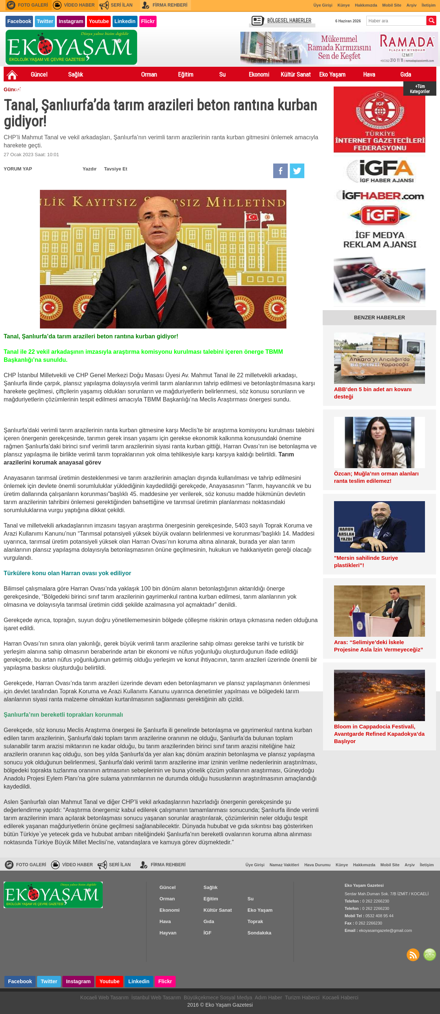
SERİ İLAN (121, 5)
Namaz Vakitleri (284, 865)
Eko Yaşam (332, 74)
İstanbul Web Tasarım (156, 997)
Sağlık (75, 74)
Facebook (19, 21)
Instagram (71, 21)
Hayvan (58, 89)
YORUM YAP (18, 169)
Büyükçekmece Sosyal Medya (218, 997)
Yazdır (89, 169)
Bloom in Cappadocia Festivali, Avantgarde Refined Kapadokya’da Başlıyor (379, 733)
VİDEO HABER (79, 5)
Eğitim (185, 74)
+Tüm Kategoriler (420, 88)
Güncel (39, 74)
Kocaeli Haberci (340, 997)
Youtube (99, 21)
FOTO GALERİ (33, 5)
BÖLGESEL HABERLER (289, 20)
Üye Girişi (323, 5)
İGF (95, 89)
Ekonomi (259, 74)
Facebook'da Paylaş (280, 171)
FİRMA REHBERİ (170, 5)
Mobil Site (392, 5)
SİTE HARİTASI (429, 954)
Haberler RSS (412, 954)
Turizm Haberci (302, 997)
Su (222, 74)
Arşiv (412, 5)
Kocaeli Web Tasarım (104, 997)
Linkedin (125, 21)
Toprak (22, 89)
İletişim (429, 5)
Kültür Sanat (295, 74)
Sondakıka (132, 89)
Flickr (148, 21)
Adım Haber (268, 997)
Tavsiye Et (115, 169)
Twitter (45, 21)
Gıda (405, 74)
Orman (149, 74)
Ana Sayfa (12, 75)
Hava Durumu (317, 865)
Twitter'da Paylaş (297, 171)
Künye (343, 5)
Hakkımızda (366, 5)
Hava (369, 74)
